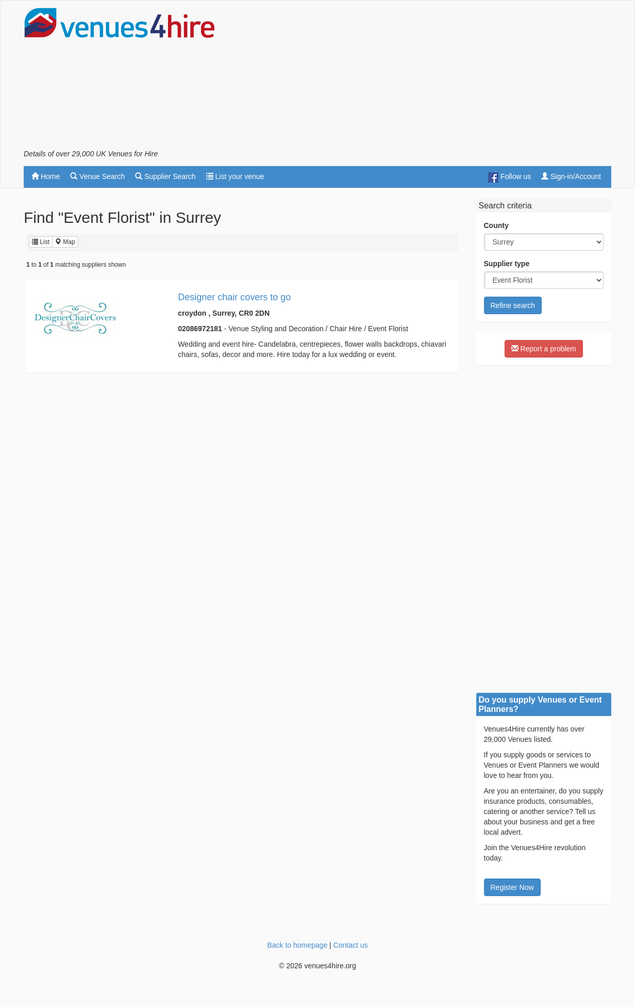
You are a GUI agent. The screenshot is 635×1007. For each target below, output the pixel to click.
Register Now (512, 887)
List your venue (235, 176)
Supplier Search (165, 176)
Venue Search (97, 176)
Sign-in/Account (571, 176)
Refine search (513, 305)
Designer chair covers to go (234, 297)
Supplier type (507, 263)
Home (45, 176)
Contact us (350, 945)
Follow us (509, 177)
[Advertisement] (423, 78)
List (40, 242)
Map (65, 242)
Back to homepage (297, 945)
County (496, 225)
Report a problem (543, 349)
